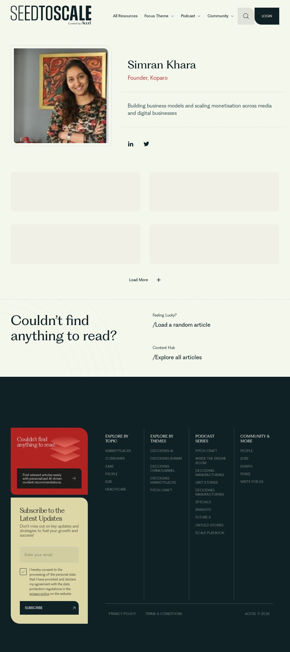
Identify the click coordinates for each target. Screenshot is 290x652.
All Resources (125, 16)
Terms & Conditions (163, 614)
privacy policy (39, 593)
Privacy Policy (122, 614)
